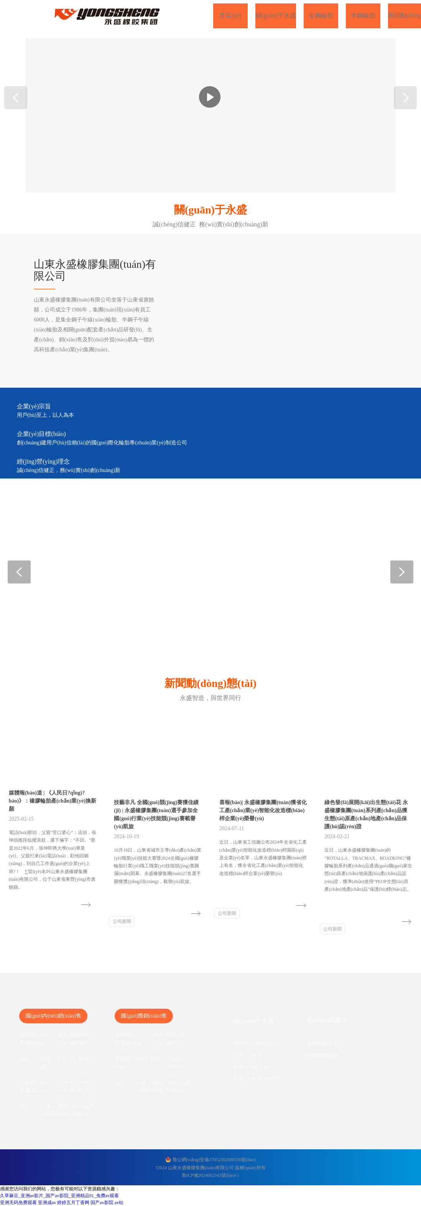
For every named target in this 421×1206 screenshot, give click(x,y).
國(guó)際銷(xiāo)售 (144, 1016)
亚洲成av (47, 1202)
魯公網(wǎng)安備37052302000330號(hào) (214, 1159)
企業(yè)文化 (248, 1055)
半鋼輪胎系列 (322, 1043)
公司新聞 (122, 921)
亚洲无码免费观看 (18, 1202)
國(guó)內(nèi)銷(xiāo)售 (53, 1016)
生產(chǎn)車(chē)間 (256, 1078)
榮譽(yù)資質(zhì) (253, 1067)
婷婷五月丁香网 (73, 1202)
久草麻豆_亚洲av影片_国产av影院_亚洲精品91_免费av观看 (59, 1195)
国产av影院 (101, 1202)
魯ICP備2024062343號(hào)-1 (210, 1175)
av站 (119, 1202)
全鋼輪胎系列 (322, 1055)
